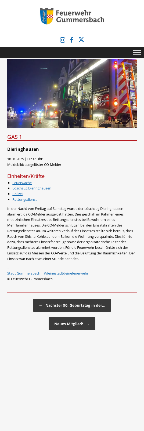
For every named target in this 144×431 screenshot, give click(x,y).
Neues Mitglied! (72, 324)
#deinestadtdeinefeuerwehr (66, 273)
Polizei (17, 193)
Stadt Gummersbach (23, 273)
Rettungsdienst (24, 199)
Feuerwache (22, 182)
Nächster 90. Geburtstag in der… (72, 305)
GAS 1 (14, 136)
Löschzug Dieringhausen (31, 188)
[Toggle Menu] (137, 52)
